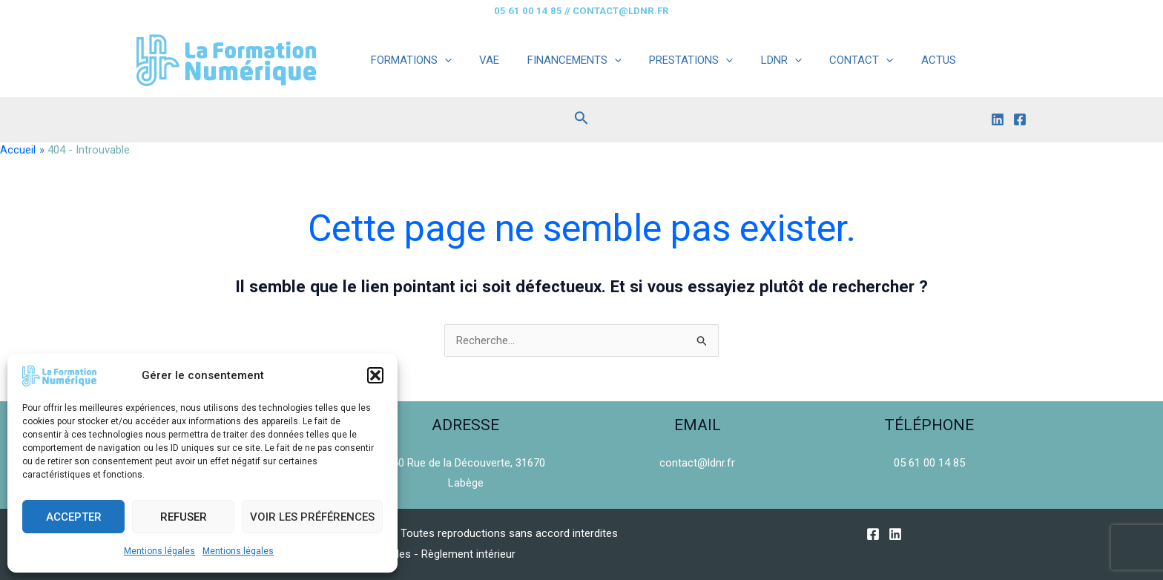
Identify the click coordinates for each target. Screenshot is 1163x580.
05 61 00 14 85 (929, 462)
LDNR (756, 60)
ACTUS (902, 60)
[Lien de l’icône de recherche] (581, 119)
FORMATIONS (408, 60)
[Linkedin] (997, 119)
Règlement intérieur (469, 554)
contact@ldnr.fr (697, 462)
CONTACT (831, 60)
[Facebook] (1020, 119)
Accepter (74, 517)
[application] (442, 60)
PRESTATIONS (672, 60)
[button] (375, 375)
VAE (481, 60)
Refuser (183, 517)
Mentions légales (159, 551)
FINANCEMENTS (560, 60)
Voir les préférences (312, 517)
